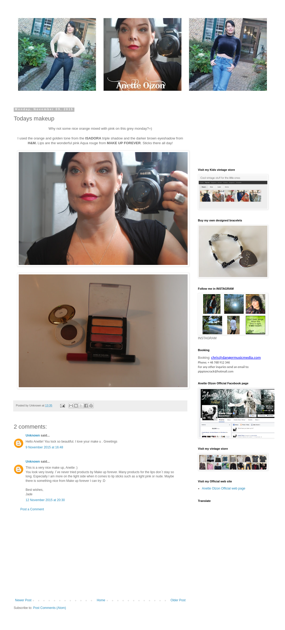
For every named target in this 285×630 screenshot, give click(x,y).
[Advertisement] (100, 555)
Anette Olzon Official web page (223, 488)
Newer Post (23, 600)
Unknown (33, 435)
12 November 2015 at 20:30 (45, 500)
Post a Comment (32, 509)
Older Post (178, 600)
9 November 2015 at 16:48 (44, 447)
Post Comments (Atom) (49, 608)
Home (101, 600)
